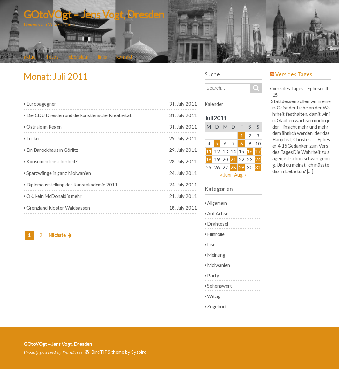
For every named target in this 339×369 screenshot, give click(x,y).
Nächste (57, 235)
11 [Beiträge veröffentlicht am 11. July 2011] (209, 151)
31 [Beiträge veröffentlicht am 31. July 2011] (258, 167)
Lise (211, 244)
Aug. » (240, 175)
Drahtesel (217, 223)
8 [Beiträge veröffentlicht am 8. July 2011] (241, 143)
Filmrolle (216, 234)
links (102, 56)
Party (213, 275)
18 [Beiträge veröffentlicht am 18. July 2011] (209, 159)
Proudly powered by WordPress (53, 352)
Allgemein (217, 203)
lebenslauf (78, 56)
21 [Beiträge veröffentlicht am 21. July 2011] (233, 159)
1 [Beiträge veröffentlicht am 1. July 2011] (241, 135)
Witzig (213, 296)
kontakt (124, 56)
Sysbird (138, 352)
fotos (52, 56)
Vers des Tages (293, 74)
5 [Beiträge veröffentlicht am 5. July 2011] (216, 143)
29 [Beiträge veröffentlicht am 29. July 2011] (241, 167)
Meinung (216, 255)
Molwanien (218, 265)
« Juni (225, 175)
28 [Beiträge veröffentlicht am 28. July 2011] (233, 167)
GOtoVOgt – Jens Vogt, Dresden (94, 14)
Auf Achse (217, 213)
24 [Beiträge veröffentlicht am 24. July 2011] (258, 159)
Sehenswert (219, 286)
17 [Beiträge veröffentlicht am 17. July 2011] (258, 151)
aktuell (30, 56)
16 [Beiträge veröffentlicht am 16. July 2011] (250, 151)
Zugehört (217, 306)
